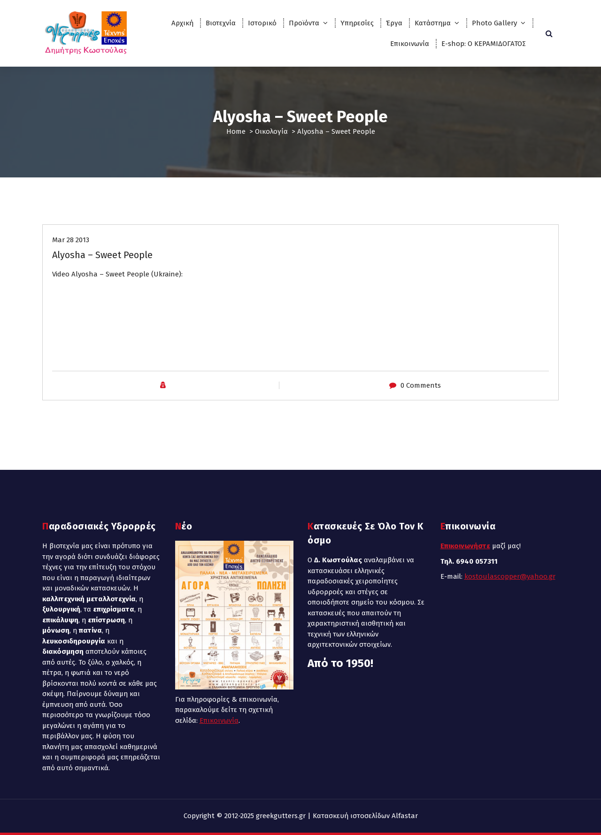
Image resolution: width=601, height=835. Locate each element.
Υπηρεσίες (357, 23)
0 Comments (421, 385)
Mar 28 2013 (70, 240)
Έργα (394, 23)
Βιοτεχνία (221, 23)
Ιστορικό (262, 23)
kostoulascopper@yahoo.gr (509, 576)
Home (236, 131)
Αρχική (182, 23)
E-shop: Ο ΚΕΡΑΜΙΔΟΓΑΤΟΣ (483, 43)
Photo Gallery (494, 23)
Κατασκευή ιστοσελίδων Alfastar (365, 816)
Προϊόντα (304, 23)
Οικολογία (271, 131)
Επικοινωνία (409, 43)
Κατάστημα (433, 23)
